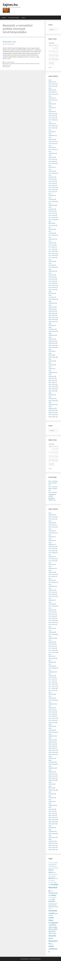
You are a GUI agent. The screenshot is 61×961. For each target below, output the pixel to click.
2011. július (52, 245)
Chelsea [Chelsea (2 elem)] (50, 874)
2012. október (52, 201)
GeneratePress (37, 959)
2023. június (52, 92)
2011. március (52, 253)
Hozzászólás (7, 66)
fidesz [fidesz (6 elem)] (53, 895)
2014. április (52, 161)
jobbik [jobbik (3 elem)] (50, 906)
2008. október (52, 331)
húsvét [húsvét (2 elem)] (56, 903)
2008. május (52, 345)
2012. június (52, 213)
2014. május (52, 159)
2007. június (52, 380)
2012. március (52, 219)
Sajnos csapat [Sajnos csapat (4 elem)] (53, 927)
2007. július (52, 378)
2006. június (52, 412)
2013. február (52, 189)
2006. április (52, 416)
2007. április (52, 384)
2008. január (52, 357)
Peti (50, 481)
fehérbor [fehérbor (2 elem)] (51, 890)
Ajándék (54, 492)
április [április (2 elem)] (52, 943)
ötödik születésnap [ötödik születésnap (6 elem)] (53, 949)
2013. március (52, 187)
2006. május (52, 414)
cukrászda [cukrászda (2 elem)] (53, 874)
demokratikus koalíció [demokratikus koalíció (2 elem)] (52, 876)
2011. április (52, 251)
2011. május (52, 249)
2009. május (52, 313)
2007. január (52, 391)
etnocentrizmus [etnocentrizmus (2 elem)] (51, 882)
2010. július (52, 277)
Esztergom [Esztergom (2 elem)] (52, 880)
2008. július (52, 341)
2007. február (52, 389)
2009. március (52, 317)
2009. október (52, 299)
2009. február (52, 319)
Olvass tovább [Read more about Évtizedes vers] (7, 58)
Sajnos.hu (10, 4)
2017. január (52, 128)
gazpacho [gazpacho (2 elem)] (50, 899)
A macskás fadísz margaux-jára (53, 482)
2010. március (52, 285)
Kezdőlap (3, 17)
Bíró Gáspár (36, 63)
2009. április (52, 315)
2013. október (52, 173)
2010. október (52, 267)
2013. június (52, 181)
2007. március (52, 386)
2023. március (52, 94)
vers (10, 65)
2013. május (52, 183)
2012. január (52, 225)
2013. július (52, 179)
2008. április (52, 347)
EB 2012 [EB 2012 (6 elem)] (52, 878)
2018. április (52, 115)
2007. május (52, 382)
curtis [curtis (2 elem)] (56, 874)
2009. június (52, 311)
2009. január (52, 321)
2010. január (52, 289)
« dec (50, 67)
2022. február (52, 100)
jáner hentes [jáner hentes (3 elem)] (55, 906)
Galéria (23, 17)
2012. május (52, 215)
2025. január (52, 86)
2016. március (52, 141)
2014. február (52, 163)
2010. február (52, 287)
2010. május (52, 281)
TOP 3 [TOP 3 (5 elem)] (51, 933)
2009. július (52, 309)
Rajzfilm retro (52, 500)
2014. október (52, 149)
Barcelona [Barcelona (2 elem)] (55, 866)
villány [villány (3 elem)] (54, 933)
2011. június (52, 247)
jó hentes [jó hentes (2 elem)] (50, 908)
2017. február (52, 126)
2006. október (52, 400)
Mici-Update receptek (14, 17)
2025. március (52, 84)
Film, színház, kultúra (9, 62)
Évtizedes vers (9, 41)
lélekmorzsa (5, 65)
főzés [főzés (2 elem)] (49, 897)
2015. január (52, 143)
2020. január (52, 113)
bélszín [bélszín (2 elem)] (55, 872)
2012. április (52, 217)
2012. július (52, 211)
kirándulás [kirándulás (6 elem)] (53, 910)
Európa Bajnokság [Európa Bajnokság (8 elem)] (53, 887)
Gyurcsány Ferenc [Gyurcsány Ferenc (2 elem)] (52, 903)
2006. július (52, 410)
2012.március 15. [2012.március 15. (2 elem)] (51, 862)
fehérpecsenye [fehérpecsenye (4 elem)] (53, 893)
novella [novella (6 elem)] (51, 913)
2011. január (52, 257)
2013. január (52, 191)
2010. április (52, 283)
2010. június (52, 279)
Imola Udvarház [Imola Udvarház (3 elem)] (53, 905)
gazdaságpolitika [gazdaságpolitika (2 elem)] (53, 897)
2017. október (52, 120)
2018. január (52, 118)
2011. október (52, 235)
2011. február (52, 255)
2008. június (52, 343)
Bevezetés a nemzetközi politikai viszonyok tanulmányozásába (18, 63)
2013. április (52, 185)
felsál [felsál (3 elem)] (50, 895)
